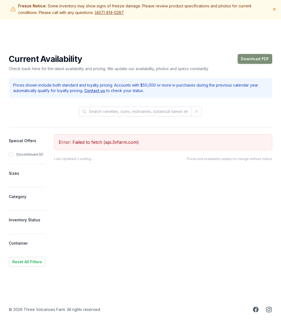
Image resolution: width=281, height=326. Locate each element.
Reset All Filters (27, 261)
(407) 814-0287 (109, 12)
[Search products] (135, 111)
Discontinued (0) (29, 154)
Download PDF (255, 58)
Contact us (94, 90)
